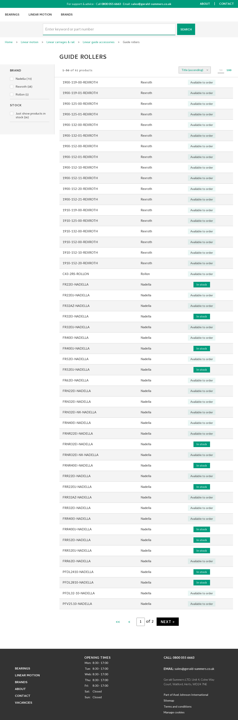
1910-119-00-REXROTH (80, 210)
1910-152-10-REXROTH (80, 252)
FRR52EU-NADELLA (77, 550)
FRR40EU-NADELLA (77, 529)
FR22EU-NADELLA (76, 295)
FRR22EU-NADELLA (77, 486)
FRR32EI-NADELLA (77, 508)
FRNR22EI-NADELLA (78, 433)
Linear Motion (40, 15)
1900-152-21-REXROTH (80, 199)
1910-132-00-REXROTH (80, 231)
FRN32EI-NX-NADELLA (79, 412)
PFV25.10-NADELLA (77, 603)
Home (9, 42)
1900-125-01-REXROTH (80, 114)
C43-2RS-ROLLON (76, 274)
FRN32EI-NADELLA (77, 401)
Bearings (12, 15)
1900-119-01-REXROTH (80, 93)
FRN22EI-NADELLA (77, 391)
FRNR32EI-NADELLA (78, 444)
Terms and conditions (178, 706)
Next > (167, 622)
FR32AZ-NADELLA (76, 306)
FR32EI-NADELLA (75, 316)
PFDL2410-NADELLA (78, 572)
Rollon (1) (19, 95)
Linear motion (29, 42)
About (205, 4)
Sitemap (169, 700)
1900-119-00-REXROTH (80, 82)
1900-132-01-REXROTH (80, 135)
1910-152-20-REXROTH (80, 263)
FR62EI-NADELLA (75, 380)
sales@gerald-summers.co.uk (151, 4)
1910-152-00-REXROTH (80, 242)
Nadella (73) (21, 79)
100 (229, 71)
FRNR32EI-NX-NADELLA (80, 455)
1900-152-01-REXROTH (80, 157)
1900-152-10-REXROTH (80, 167)
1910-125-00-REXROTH (80, 220)
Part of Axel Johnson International (186, 694)
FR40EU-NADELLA (76, 348)
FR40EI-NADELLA (75, 337)
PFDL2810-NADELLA (78, 582)
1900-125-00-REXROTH (80, 103)
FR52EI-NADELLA (75, 359)
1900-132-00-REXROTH (80, 125)
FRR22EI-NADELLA (77, 476)
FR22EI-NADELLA (75, 284)
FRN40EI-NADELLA (77, 423)
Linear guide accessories (99, 42)
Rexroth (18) (21, 87)
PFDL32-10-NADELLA (79, 593)
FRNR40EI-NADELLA (78, 465)
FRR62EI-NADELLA (77, 561)
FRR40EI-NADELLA (77, 518)
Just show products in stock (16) (28, 115)
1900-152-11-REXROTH (80, 178)
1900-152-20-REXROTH (80, 189)
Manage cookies (174, 712)
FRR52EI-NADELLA (77, 540)
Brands (67, 15)
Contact (226, 4)
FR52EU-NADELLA (76, 369)
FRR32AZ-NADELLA (77, 497)
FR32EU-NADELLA (76, 327)
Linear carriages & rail (61, 42)
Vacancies (23, 703)
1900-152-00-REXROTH (80, 146)
